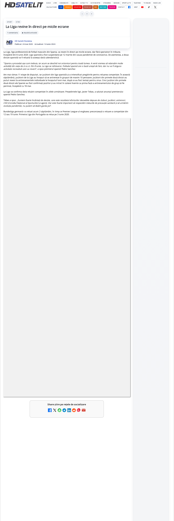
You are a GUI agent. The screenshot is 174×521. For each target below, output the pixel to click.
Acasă (48, 3)
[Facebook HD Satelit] (129, 7)
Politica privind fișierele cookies (151, 419)
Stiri (18, 22)
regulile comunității (41, 208)
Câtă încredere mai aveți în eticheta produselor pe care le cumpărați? (29, 324)
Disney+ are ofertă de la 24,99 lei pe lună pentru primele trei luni (27, 300)
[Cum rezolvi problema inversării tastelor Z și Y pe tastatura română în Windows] (55, 379)
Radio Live (157, 3)
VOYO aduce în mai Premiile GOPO (147, 40)
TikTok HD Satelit (151, 340)
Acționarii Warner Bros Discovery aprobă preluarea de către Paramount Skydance (90, 350)
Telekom (112, 7)
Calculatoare (51, 7)
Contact (121, 7)
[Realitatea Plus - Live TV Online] (120, 379)
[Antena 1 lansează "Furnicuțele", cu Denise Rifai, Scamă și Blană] (120, 328)
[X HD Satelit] (155, 7)
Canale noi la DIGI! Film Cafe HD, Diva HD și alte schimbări (27, 348)
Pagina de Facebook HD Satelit (151, 310)
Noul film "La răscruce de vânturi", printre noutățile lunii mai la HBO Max (150, 71)
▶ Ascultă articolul (29, 33)
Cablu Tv (74, 3)
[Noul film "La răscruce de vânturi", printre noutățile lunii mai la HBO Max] (151, 86)
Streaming (107, 3)
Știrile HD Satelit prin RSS (151, 361)
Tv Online (147, 3)
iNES (95, 7)
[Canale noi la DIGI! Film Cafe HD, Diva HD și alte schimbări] (55, 352)
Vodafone (77, 7)
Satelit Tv (84, 3)
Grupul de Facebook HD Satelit (151, 319)
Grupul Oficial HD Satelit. (49, 211)
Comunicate (63, 3)
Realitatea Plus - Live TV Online (91, 374)
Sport (9, 22)
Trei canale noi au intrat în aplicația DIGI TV (28, 277)
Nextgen (103, 7)
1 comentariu (12, 33)
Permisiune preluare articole (151, 411)
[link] (34, 282)
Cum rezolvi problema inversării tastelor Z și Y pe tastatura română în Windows (28, 377)
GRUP (136, 7)
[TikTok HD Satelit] (149, 7)
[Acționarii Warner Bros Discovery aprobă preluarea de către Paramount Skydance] (120, 352)
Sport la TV (126, 3)
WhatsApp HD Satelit (151, 327)
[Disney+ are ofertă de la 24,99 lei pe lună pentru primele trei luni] (55, 304)
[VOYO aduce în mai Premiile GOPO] (151, 53)
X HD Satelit (151, 346)
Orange (68, 7)
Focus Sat (87, 7)
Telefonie (137, 3)
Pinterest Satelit (151, 353)
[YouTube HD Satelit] (142, 7)
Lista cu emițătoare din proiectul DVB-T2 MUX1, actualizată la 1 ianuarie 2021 (101, 299)
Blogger (105, 432)
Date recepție (95, 3)
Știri (55, 3)
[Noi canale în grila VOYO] (120, 282)
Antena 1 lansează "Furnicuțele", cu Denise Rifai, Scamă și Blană (91, 324)
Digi (138, 384)
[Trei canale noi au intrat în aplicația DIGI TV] (55, 282)
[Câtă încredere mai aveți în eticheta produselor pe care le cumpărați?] (55, 328)
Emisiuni (116, 3)
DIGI (60, 7)
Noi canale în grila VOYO (91, 275)
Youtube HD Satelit (151, 333)
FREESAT (147, 384)
